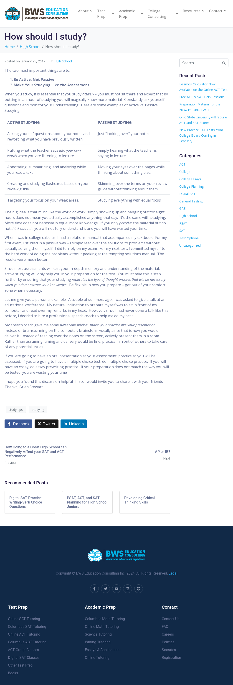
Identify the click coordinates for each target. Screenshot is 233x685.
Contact (217, 10)
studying (38, 409)
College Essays (190, 179)
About (85, 10)
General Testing (191, 201)
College (184, 171)
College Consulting (163, 13)
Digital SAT (187, 194)
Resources (193, 10)
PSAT (183, 223)
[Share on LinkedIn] (74, 423)
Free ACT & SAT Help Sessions (202, 97)
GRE (182, 208)
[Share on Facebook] (18, 423)
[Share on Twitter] (46, 423)
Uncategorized (190, 245)
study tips (16, 409)
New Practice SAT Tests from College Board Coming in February (201, 135)
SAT (182, 230)
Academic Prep (131, 13)
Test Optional (189, 238)
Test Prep (105, 13)
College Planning (191, 186)
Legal (173, 573)
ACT (182, 164)
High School (63, 61)
